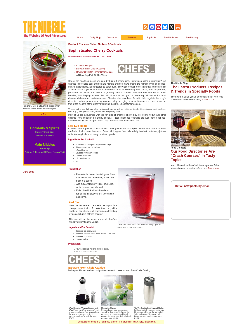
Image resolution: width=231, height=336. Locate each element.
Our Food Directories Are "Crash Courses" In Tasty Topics (193, 155)
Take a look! (213, 168)
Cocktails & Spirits (44, 131)
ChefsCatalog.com (146, 321)
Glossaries (112, 37)
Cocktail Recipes (84, 65)
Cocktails (115, 44)
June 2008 (28, 172)
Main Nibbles (45, 148)
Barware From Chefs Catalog (90, 68)
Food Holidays (171, 37)
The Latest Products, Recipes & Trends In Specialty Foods (197, 89)
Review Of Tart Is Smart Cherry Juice (94, 72)
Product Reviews (78, 44)
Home (80, 37)
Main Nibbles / (100, 44)
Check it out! (208, 99)
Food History (192, 37)
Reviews (132, 37)
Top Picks (151, 37)
